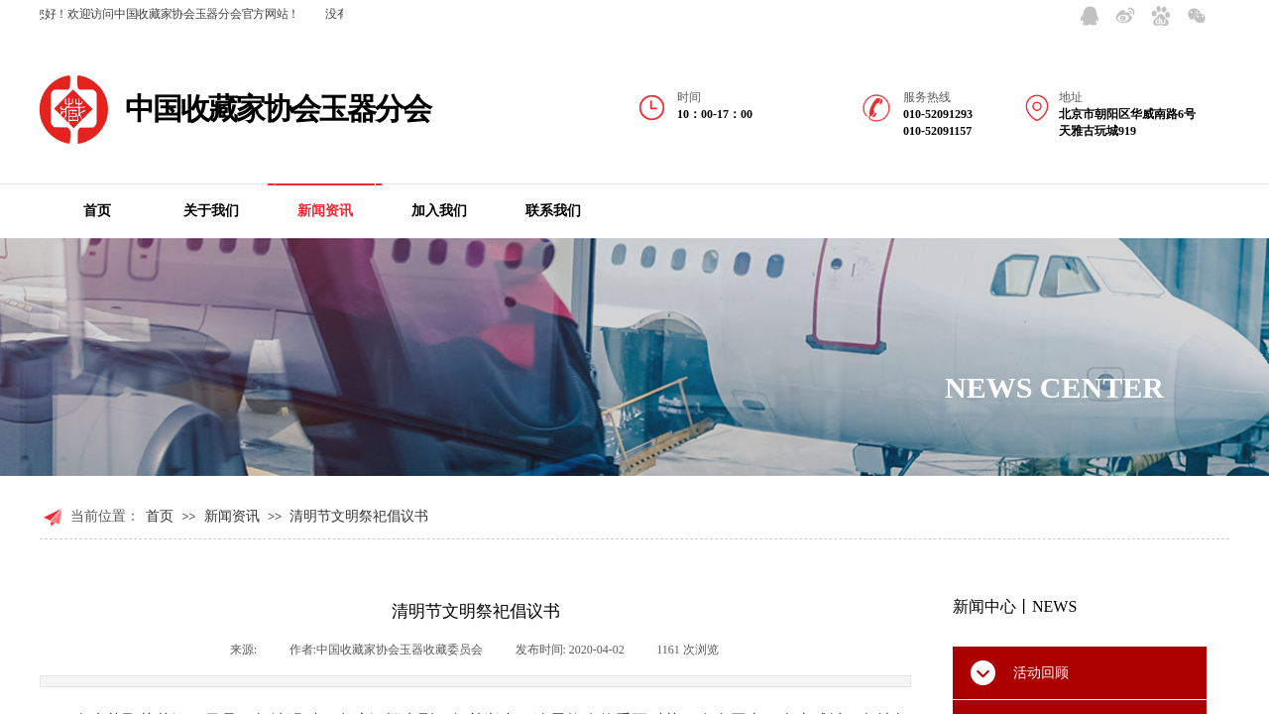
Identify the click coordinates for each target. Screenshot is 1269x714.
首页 (97, 210)
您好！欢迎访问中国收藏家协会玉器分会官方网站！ (168, 14)
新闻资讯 (325, 210)
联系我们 (553, 210)
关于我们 (211, 210)
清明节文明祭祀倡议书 (358, 516)
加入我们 (439, 210)
